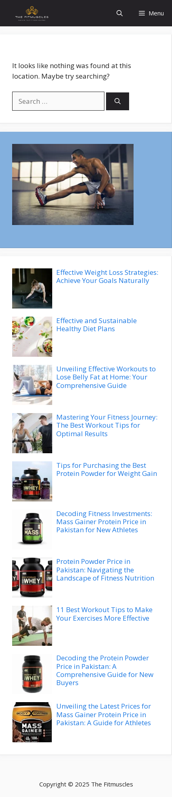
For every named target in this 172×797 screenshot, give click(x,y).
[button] (119, 13)
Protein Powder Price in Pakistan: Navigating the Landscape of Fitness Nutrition (105, 570)
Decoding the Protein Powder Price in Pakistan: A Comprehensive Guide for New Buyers (104, 670)
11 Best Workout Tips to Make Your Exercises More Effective (104, 613)
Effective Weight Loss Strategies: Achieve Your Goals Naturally (107, 276)
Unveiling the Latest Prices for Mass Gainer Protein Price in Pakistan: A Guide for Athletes (103, 714)
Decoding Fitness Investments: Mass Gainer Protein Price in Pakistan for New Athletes (104, 522)
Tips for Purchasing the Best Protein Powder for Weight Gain (106, 469)
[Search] (117, 101)
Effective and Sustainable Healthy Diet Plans (96, 324)
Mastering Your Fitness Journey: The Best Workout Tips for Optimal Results (106, 425)
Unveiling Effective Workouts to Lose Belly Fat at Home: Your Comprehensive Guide (106, 377)
